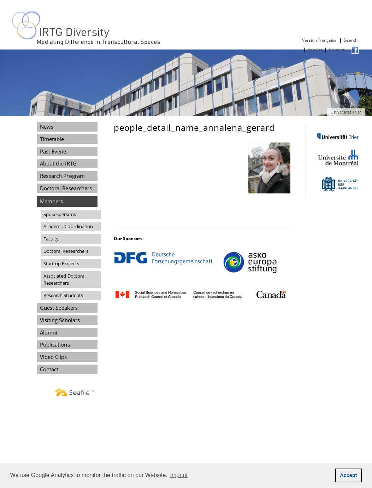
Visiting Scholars (60, 320)
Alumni (49, 332)
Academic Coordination (68, 226)
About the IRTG (58, 163)
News (46, 126)
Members (51, 201)
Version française (319, 40)
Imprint (315, 50)
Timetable (52, 139)
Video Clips (53, 356)
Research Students (63, 295)
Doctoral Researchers (66, 188)
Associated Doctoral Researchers (64, 279)
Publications (55, 344)
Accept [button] (348, 475)
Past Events (54, 151)
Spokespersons (59, 214)
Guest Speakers (59, 307)
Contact (337, 50)
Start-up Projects (61, 263)
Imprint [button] (179, 475)
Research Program (62, 175)
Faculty (51, 239)
